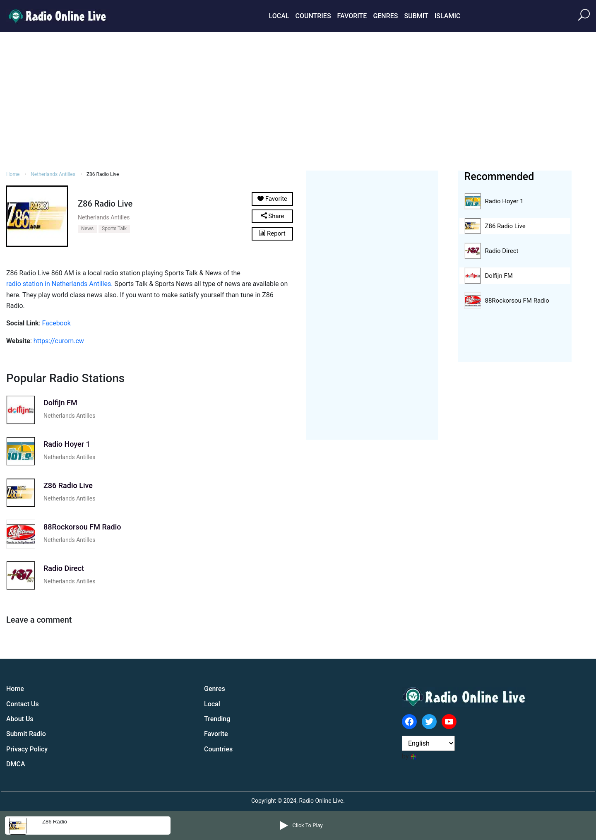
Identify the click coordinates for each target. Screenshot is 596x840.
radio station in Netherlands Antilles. (59, 284)
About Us (20, 719)
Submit (416, 16)
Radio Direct (502, 251)
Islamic (448, 16)
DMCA (15, 764)
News (87, 228)
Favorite (352, 16)
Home (12, 174)
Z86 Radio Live (505, 226)
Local (279, 16)
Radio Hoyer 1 (504, 201)
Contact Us (22, 704)
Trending (217, 719)
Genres (385, 16)
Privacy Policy (27, 749)
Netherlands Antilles (53, 174)
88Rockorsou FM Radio (517, 300)
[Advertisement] (298, 100)
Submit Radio (26, 734)
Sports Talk (114, 228)
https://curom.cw (59, 341)
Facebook (56, 323)
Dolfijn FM (499, 275)
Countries (313, 16)
